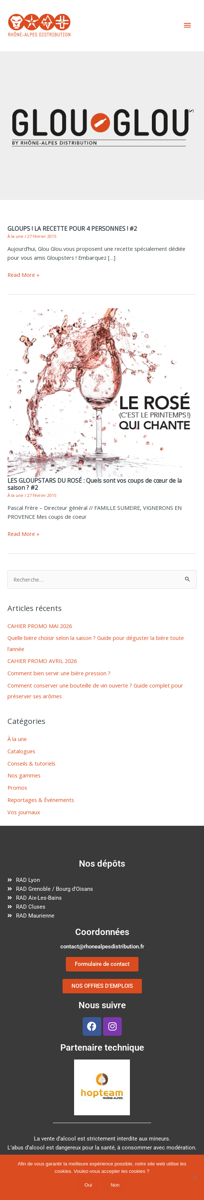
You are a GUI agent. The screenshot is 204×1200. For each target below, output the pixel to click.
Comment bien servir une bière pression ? (59, 673)
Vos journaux (23, 812)
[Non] (194, 1177)
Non (115, 1185)
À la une (15, 236)
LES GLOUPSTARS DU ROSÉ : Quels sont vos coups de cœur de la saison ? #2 (94, 484)
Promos (17, 787)
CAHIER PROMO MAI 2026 (39, 626)
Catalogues (21, 751)
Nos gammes (24, 775)
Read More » (23, 274)
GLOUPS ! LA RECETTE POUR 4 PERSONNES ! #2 (72, 228)
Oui (88, 1185)
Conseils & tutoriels (31, 763)
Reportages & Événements (40, 799)
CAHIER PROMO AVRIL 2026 (42, 660)
